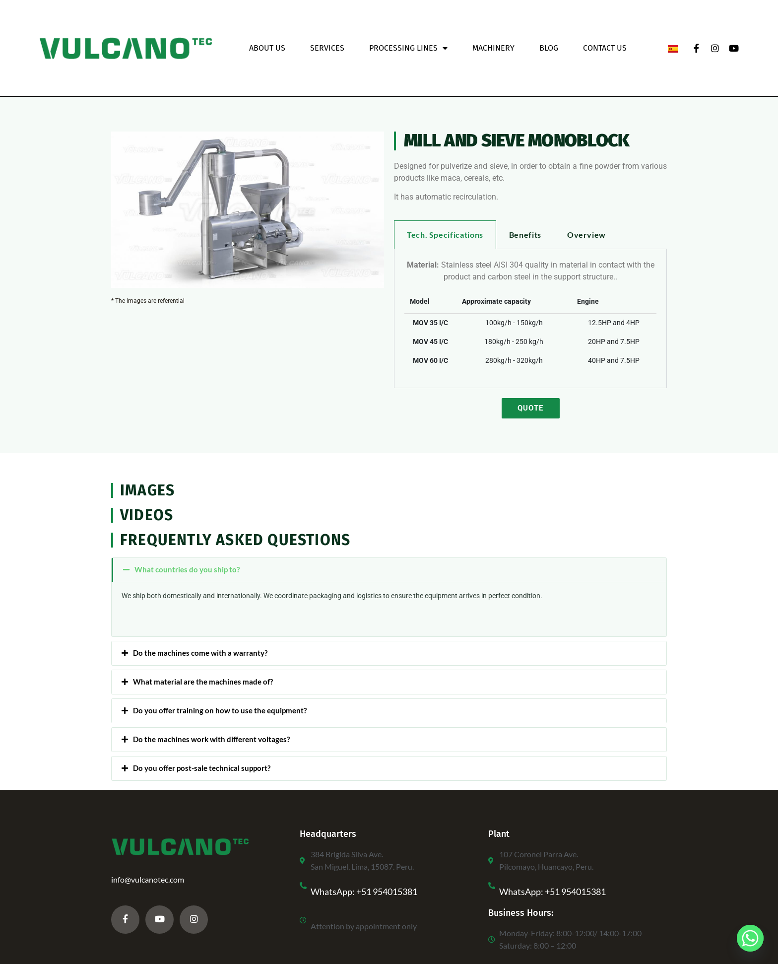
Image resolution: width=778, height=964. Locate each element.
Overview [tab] (586, 234)
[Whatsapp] (750, 938)
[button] (389, 570)
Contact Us (605, 48)
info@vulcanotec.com (147, 879)
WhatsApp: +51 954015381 (364, 891)
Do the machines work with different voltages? (211, 739)
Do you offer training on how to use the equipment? (220, 710)
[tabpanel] (530, 318)
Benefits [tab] (525, 234)
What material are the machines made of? (203, 681)
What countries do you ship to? (187, 569)
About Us (267, 48)
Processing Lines (408, 48)
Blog (548, 48)
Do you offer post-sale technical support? (201, 767)
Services (327, 48)
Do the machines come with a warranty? (200, 652)
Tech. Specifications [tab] (445, 234)
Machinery (493, 48)
